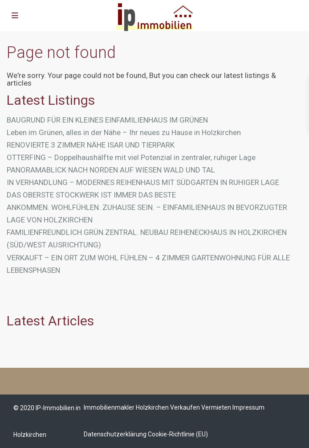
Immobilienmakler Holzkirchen (126, 407)
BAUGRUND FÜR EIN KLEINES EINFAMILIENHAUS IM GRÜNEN (107, 119)
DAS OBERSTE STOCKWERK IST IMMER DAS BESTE (91, 194)
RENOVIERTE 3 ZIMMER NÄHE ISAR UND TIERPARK (91, 144)
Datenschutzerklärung (115, 434)
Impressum (248, 407)
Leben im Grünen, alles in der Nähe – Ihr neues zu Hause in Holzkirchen (124, 132)
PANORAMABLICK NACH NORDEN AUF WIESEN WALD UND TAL (111, 169)
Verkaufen (185, 407)
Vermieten (216, 407)
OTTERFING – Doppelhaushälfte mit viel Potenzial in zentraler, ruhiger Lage (131, 157)
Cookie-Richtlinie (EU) (178, 434)
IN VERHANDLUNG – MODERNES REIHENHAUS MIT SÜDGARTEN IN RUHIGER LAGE (143, 182)
